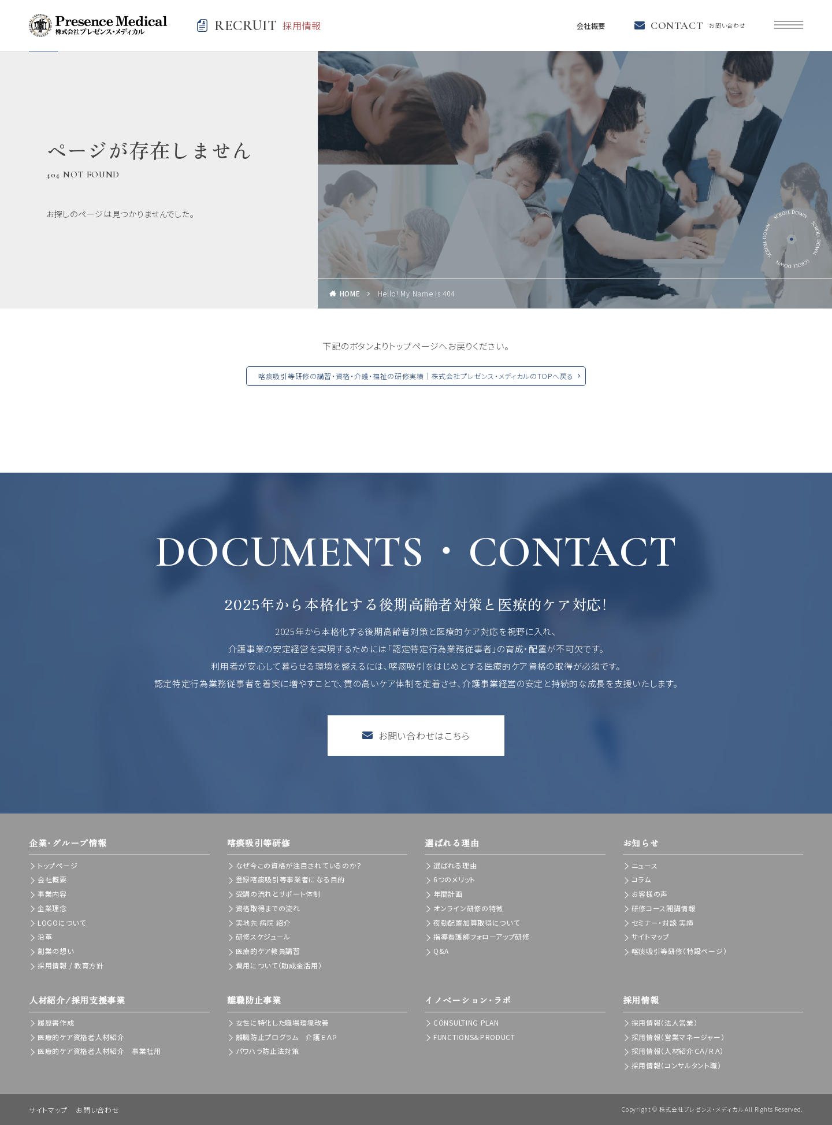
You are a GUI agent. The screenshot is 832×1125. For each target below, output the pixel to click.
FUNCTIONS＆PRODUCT (474, 1037)
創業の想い (56, 951)
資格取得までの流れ (268, 908)
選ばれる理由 (455, 865)
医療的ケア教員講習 (268, 951)
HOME (350, 293)
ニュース (645, 865)
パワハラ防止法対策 (267, 1051)
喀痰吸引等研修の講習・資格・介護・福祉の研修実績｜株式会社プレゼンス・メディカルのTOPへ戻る (416, 376)
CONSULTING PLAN (466, 1022)
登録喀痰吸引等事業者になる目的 (291, 879)
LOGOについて (62, 922)
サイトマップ (651, 936)
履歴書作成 (56, 1022)
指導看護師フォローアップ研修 (481, 936)
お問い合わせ (97, 1110)
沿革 (45, 936)
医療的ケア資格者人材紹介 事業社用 (99, 1051)
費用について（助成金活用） (279, 965)
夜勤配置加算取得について (476, 922)
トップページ (57, 865)
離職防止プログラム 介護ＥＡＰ (287, 1037)
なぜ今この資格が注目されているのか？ (299, 865)
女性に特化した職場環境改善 (282, 1022)
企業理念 (52, 908)
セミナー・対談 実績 (663, 922)
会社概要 (588, 25)
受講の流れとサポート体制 (278, 893)
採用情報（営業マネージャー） (678, 1037)
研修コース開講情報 (664, 908)
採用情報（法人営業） (665, 1022)
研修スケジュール (263, 936)
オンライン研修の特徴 (468, 908)
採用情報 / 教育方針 (71, 965)
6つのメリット (454, 879)
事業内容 (52, 893)
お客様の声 (650, 893)
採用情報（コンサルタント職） (677, 1065)
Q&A (441, 951)
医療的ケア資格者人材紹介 (81, 1037)
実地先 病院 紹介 (263, 922)
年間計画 (448, 893)
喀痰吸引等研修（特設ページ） (679, 951)
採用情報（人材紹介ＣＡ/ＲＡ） (678, 1051)
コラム (641, 879)
